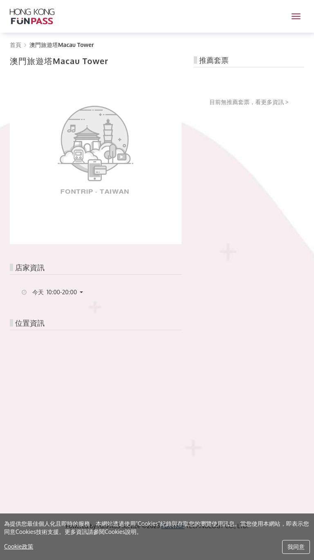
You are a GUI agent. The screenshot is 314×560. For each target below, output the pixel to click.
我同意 (296, 546)
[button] (60, 292)
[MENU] (296, 16)
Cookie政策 (18, 546)
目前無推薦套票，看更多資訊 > (249, 101)
